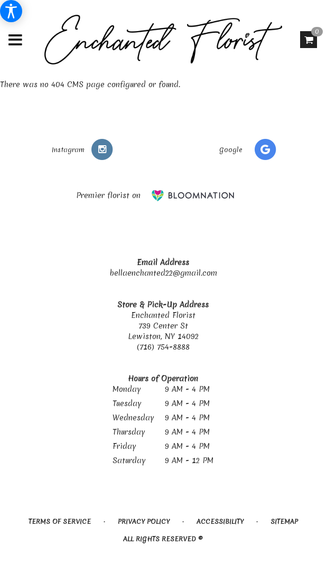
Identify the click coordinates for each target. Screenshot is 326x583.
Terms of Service (60, 521)
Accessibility (220, 521)
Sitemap (284, 521)
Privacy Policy (144, 521)
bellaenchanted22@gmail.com (163, 273)
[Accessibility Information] (11, 11)
